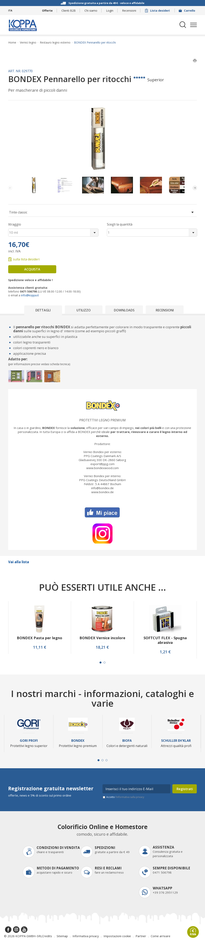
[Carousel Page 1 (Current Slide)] (100, 663)
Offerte (47, 10)
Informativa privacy (85, 936)
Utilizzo (83, 310)
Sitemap (62, 936)
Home (12, 42)
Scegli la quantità (119, 224)
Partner (141, 936)
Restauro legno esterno (55, 42)
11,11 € (39, 647)
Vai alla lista (18, 562)
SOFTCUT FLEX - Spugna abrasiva (165, 640)
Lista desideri (158, 10)
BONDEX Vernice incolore (102, 638)
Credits (47, 936)
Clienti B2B (68, 10)
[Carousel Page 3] (107, 760)
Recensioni (129, 10)
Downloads (124, 310)
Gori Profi (29, 740)
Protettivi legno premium (102, 420)
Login (109, 10)
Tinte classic (18, 212)
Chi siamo (90, 10)
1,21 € (165, 651)
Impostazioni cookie (117, 936)
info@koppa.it (30, 295)
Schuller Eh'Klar (176, 740)
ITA (10, 10)
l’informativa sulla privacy (130, 797)
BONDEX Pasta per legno (39, 638)
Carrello (187, 10)
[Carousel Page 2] (105, 663)
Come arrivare (160, 936)
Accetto (125, 797)
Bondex (77, 740)
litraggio (14, 224)
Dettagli (43, 310)
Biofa (127, 740)
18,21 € (102, 647)
